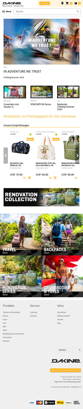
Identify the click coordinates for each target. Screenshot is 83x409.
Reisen (5, 316)
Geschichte (61, 312)
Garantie (33, 316)
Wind (5, 330)
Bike (4, 327)
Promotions (7, 337)
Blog (59, 323)
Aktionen (6, 341)
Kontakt (60, 320)
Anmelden (45, 3)
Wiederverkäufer (63, 316)
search (78, 11)
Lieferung (33, 312)
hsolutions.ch (76, 387)
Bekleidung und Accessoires (13, 334)
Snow (5, 320)
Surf (4, 323)
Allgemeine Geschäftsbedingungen (67, 382)
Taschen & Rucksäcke (11, 312)
